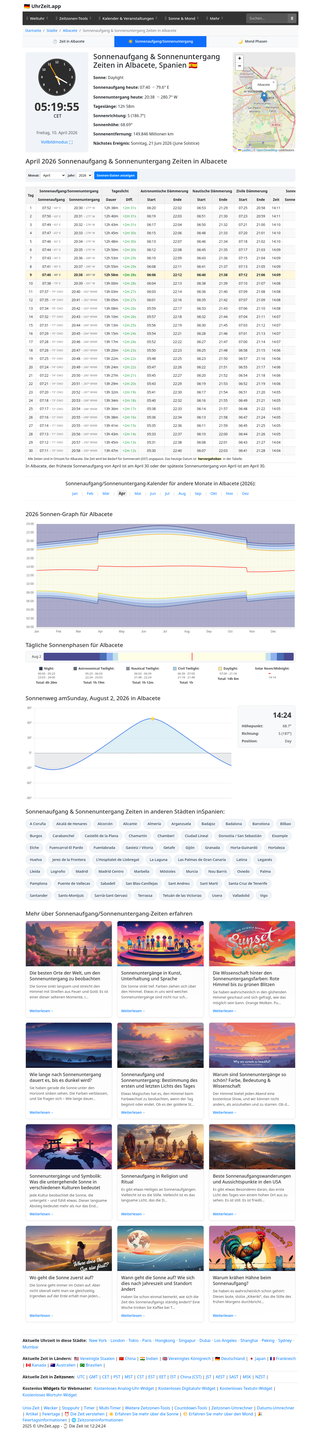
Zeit (68, 41)
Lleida (35, 871)
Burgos (36, 835)
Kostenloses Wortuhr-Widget (50, 1395)
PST (116, 1377)
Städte (52, 30)
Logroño (58, 871)
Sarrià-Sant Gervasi (111, 895)
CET (57, 116)
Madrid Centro (111, 871)
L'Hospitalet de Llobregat (117, 859)
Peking (268, 1340)
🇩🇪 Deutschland (230, 1358)
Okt (213, 493)
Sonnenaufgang (160, 41)
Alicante (130, 823)
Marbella (141, 871)
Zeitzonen (64, 1377)
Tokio (134, 1340)
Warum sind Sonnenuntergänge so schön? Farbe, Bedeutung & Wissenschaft (249, 1080)
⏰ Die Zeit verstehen (84, 1414)
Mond (252, 41)
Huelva (36, 859)
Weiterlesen (42, 1011)
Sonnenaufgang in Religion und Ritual (154, 1179)
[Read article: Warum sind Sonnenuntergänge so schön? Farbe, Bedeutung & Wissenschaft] (252, 1045)
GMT (93, 1377)
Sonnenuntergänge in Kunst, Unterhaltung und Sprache (151, 976)
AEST (220, 1377)
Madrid (82, 871)
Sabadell (108, 883)
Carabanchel (63, 835)
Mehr (212, 18)
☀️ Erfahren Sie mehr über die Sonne (144, 1414)
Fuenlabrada (104, 847)
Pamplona (38, 883)
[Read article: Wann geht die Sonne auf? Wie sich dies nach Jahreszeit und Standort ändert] (160, 1248)
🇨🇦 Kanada (36, 1365)
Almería (154, 823)
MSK (247, 1377)
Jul (167, 493)
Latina (241, 859)
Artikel (32, 1414)
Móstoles (167, 871)
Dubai (205, 1340)
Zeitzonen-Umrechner (232, 1408)
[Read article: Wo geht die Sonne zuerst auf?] (69, 1248)
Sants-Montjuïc (71, 895)
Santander (39, 895)
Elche (34, 847)
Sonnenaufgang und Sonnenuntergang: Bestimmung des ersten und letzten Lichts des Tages (159, 1080)
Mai (137, 493)
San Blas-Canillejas (141, 883)
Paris (146, 1340)
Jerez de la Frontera (69, 859)
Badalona (234, 823)
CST (140, 1377)
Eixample (280, 835)
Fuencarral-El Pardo (66, 847)
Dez (245, 493)
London (118, 1340)
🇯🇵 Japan (257, 1358)
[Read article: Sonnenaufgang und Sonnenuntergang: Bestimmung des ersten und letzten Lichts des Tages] (160, 1045)
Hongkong (165, 1340)
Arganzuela (181, 823)
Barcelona (261, 823)
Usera (217, 895)
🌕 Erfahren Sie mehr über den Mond (218, 1414)
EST (151, 1377)
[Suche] (267, 18)
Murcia (192, 871)
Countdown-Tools (191, 1408)
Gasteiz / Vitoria (139, 847)
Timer (89, 1408)
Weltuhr (36, 18)
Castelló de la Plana (101, 835)
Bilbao (285, 823)
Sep (198, 493)
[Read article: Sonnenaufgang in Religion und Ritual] (160, 1146)
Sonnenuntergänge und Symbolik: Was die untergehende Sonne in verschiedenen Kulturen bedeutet (65, 1181)
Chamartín (138, 835)
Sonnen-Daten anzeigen (116, 175)
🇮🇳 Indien (149, 1358)
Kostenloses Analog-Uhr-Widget (124, 1388)
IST (173, 1377)
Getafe (169, 847)
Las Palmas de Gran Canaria (202, 859)
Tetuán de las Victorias (182, 895)
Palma (265, 871)
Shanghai (249, 1340)
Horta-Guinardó (244, 847)
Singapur (187, 1340)
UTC (81, 1377)
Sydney (285, 1340)
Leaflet (244, 150)
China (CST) (191, 1377)
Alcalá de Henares (71, 823)
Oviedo (243, 871)
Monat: (33, 175)
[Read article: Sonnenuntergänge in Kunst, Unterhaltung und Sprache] (160, 943)
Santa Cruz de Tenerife (247, 883)
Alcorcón (105, 823)
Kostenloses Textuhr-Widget (246, 1388)
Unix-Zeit (31, 1408)
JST (208, 1377)
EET (162, 1377)
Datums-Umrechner (275, 1408)
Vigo (264, 895)
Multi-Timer (110, 1408)
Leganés (265, 859)
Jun (153, 493)
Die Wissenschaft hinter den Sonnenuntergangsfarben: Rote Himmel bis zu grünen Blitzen (246, 978)
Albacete (70, 30)
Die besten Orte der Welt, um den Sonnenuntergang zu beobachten (65, 976)
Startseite (33, 30)
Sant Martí (209, 883)
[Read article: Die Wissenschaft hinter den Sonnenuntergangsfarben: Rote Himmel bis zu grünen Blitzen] (252, 943)
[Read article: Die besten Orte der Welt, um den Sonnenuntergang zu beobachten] (69, 943)
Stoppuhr (70, 1408)
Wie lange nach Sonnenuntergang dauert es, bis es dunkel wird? (65, 1077)
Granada (212, 847)
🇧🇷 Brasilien (91, 1365)
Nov (229, 493)
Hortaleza (276, 847)
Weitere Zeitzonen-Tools (148, 1408)
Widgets (51, 1388)
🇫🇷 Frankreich (283, 1358)
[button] (264, 97)
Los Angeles (225, 1340)
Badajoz (208, 823)
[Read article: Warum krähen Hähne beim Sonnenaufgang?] (252, 1248)
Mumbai (30, 1347)
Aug (182, 493)
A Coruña (38, 823)
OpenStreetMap (267, 150)
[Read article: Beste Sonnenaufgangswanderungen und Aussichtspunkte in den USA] (252, 1146)
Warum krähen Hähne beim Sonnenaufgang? (242, 1280)
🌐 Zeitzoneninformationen (97, 1420)
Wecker (51, 1408)
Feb (90, 493)
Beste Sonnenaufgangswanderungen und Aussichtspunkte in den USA (252, 1179)
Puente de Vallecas (74, 883)
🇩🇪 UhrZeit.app (42, 6)
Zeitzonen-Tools (72, 18)
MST (129, 1377)
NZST (260, 1377)
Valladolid (240, 895)
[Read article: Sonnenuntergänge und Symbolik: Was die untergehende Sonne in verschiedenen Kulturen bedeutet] (69, 1146)
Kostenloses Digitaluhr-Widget (186, 1388)
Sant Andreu (179, 883)
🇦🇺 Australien (62, 1365)
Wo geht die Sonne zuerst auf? (61, 1277)
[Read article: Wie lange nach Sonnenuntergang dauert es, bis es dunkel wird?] (69, 1045)
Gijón (190, 847)
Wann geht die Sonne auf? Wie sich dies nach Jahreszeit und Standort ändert (158, 1283)
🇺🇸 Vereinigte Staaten (94, 1358)
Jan (75, 493)
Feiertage (51, 1414)
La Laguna (159, 859)
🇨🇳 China (127, 1358)
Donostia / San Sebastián (240, 835)
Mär (106, 493)
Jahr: (71, 175)
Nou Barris (217, 871)
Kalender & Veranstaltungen (126, 18)
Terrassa (145, 895)
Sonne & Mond (180, 18)
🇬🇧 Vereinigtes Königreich (187, 1358)
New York (98, 1340)
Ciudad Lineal (196, 835)
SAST (233, 1377)
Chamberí (165, 835)
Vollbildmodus (57, 142)
